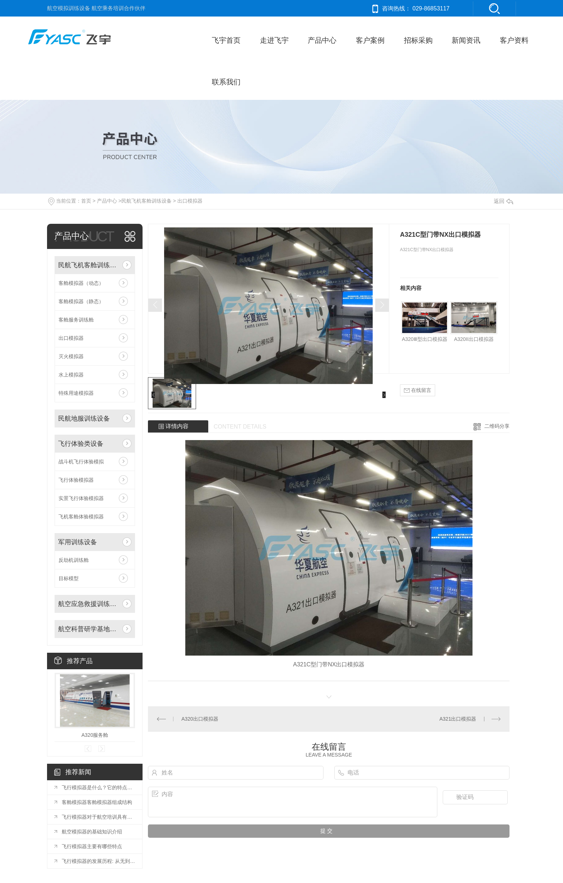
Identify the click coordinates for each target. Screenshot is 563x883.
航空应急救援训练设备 (88, 603)
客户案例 (370, 40)
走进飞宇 (274, 40)
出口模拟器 (190, 201)
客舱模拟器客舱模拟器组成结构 (97, 802)
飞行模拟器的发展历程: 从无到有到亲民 (98, 861)
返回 (503, 201)
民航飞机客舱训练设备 (146, 201)
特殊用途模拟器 (76, 393)
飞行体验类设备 (80, 443)
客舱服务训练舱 (76, 320)
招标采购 (418, 40)
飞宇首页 (226, 40)
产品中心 (322, 40)
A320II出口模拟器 (473, 339)
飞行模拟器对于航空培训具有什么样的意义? (98, 817)
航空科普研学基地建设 (88, 629)
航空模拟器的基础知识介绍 (92, 832)
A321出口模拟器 (457, 719)
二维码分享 (497, 426)
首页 (86, 201)
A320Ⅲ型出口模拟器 (424, 339)
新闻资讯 (466, 40)
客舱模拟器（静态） (81, 301)
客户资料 (514, 40)
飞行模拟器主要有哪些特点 (92, 846)
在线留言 (417, 390)
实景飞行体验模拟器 (81, 498)
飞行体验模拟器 (76, 480)
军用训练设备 (77, 542)
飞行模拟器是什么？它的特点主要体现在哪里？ (98, 787)
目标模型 (69, 578)
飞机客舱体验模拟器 (81, 516)
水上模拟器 (71, 375)
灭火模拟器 (71, 356)
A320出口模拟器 (199, 719)
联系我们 (226, 82)
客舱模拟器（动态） (81, 283)
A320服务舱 (95, 735)
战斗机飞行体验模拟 (81, 461)
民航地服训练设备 (84, 418)
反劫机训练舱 (74, 560)
